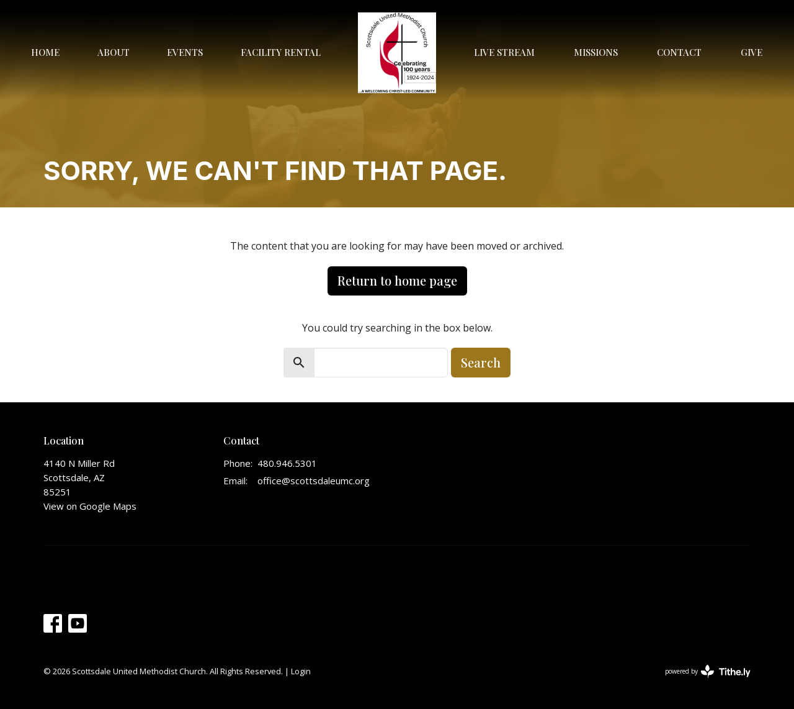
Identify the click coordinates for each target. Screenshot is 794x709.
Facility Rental (281, 52)
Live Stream (504, 52)
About (113, 52)
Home (45, 52)
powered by (708, 671)
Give (751, 52)
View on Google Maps (89, 506)
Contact (679, 52)
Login (301, 671)
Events (185, 52)
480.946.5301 (287, 463)
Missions (596, 52)
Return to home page (397, 280)
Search (481, 362)
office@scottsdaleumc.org (313, 480)
